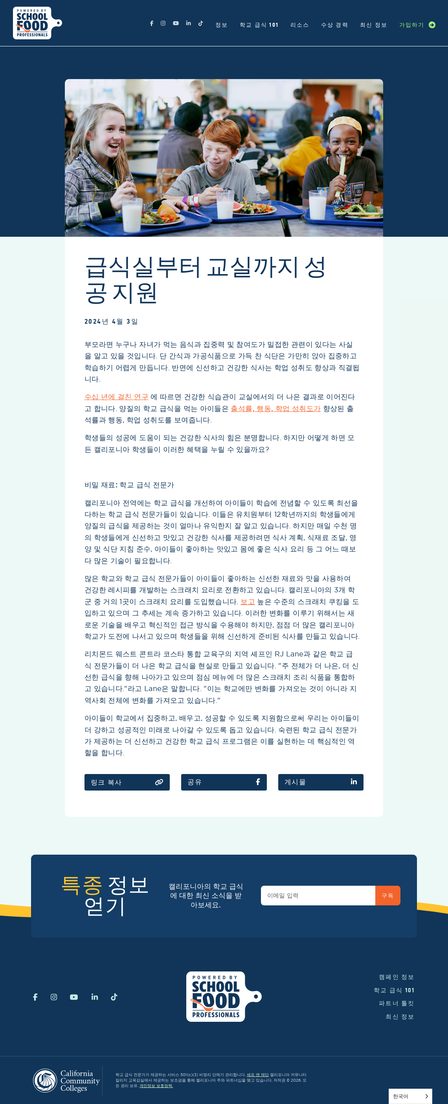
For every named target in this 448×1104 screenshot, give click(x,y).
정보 (221, 25)
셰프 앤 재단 (258, 1074)
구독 (388, 895)
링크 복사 (127, 782)
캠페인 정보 (397, 976)
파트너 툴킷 (397, 1003)
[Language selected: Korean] (410, 1096)
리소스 (300, 25)
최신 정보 (373, 25)
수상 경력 (335, 25)
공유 (224, 782)
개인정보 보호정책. (156, 1085)
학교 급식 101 (259, 25)
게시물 (321, 782)
